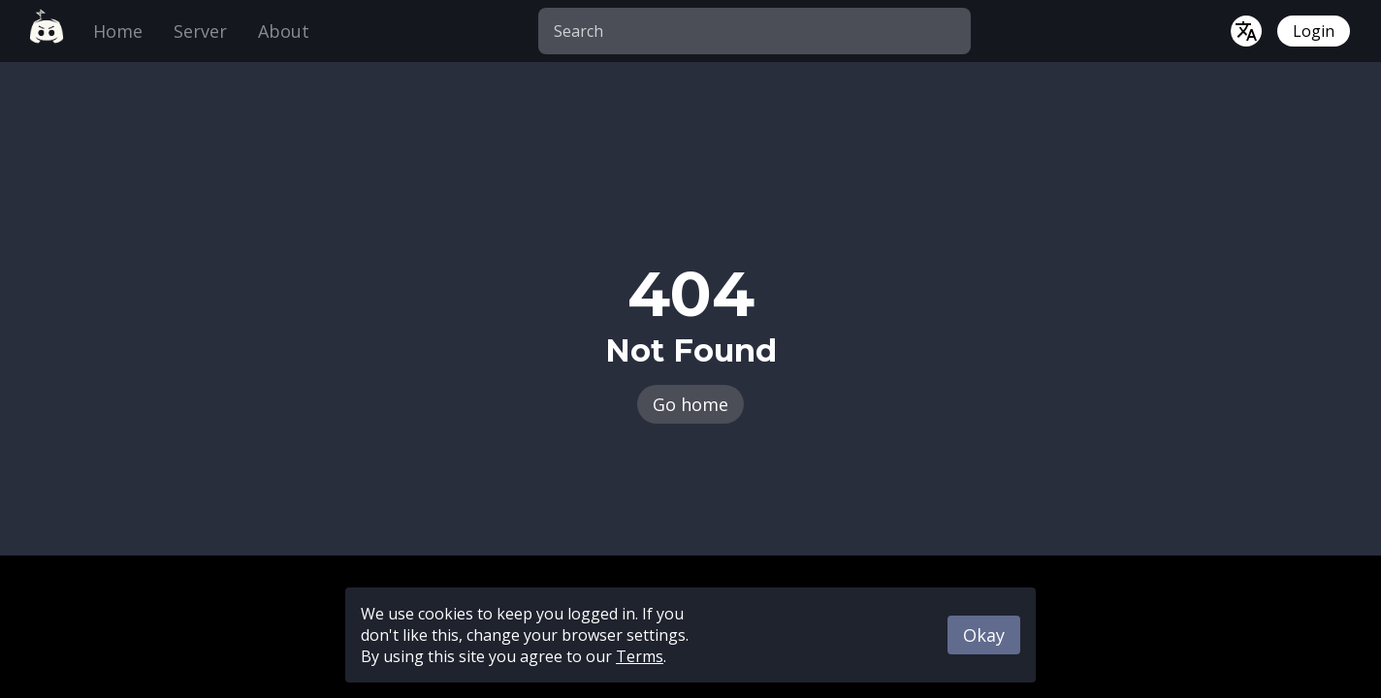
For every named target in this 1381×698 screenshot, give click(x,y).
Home (118, 31)
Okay (984, 635)
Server (200, 31)
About (283, 31)
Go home (690, 404)
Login (1313, 31)
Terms (639, 656)
